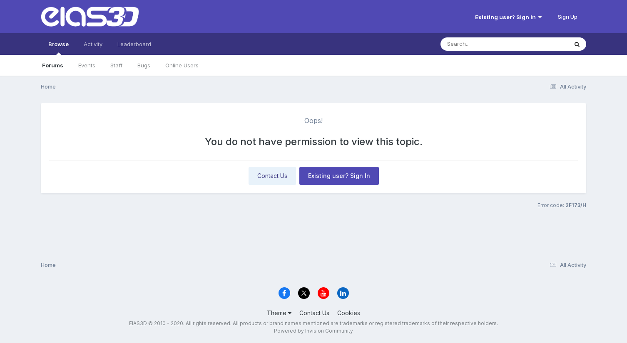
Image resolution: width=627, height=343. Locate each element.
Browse (58, 48)
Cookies (348, 312)
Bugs (143, 65)
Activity (93, 44)
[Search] (481, 44)
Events (86, 65)
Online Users (182, 65)
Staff (116, 65)
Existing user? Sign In (508, 17)
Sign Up (567, 16)
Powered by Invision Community (313, 331)
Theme (279, 312)
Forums (52, 65)
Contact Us (272, 175)
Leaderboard (134, 44)
